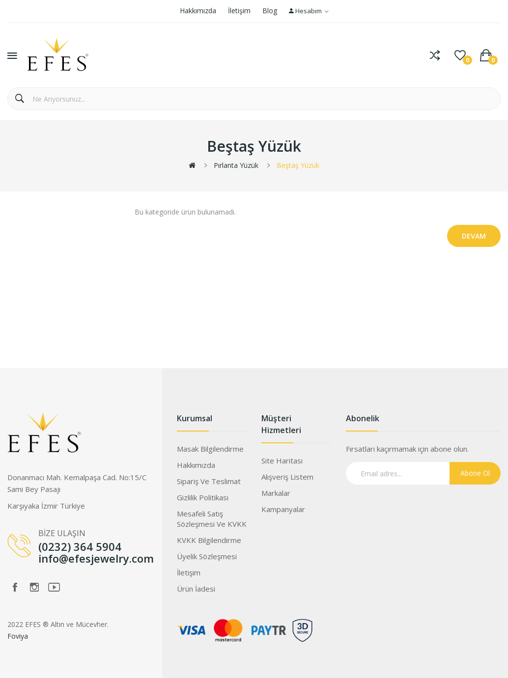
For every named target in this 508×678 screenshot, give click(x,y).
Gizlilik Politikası (202, 497)
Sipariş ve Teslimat (209, 481)
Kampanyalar (283, 509)
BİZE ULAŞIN (61, 533)
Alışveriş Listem (287, 477)
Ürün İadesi (196, 589)
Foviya (17, 636)
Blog (269, 10)
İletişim (239, 10)
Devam (474, 236)
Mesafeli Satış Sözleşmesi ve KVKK (212, 519)
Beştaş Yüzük (298, 165)
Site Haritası (282, 460)
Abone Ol (475, 473)
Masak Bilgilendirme (210, 449)
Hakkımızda (198, 10)
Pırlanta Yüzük (236, 165)
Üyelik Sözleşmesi (207, 556)
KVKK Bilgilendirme (209, 540)
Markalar (275, 493)
